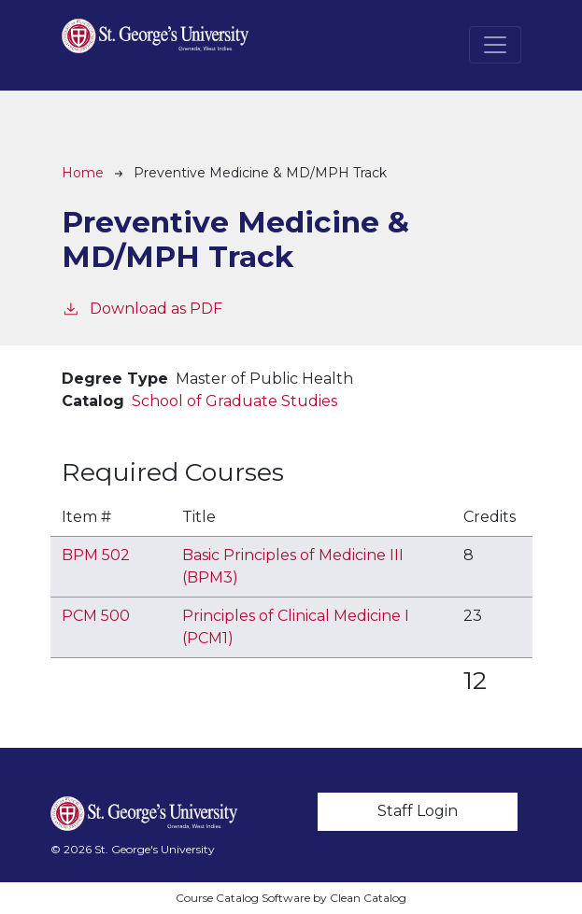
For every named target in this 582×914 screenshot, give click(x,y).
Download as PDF (142, 307)
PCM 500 (96, 616)
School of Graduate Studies (234, 401)
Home (83, 172)
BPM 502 (96, 555)
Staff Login (417, 811)
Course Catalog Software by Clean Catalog (291, 898)
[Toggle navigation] (495, 44)
